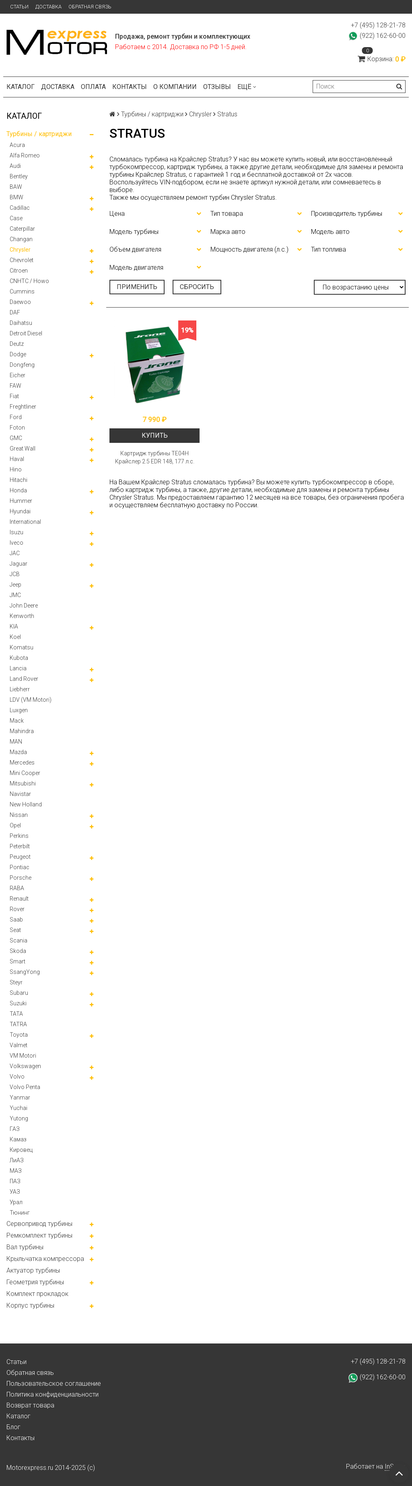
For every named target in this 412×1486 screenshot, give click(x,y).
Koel (15, 637)
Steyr (16, 982)
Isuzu (16, 532)
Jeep (15, 584)
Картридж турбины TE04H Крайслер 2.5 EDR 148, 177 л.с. (154, 457)
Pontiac (19, 867)
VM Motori (23, 1055)
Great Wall (22, 448)
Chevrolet (21, 260)
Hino (16, 469)
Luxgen (19, 710)
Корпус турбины (30, 1305)
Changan (21, 239)
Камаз (18, 1139)
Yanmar (20, 1097)
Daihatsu (21, 323)
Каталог (20, 87)
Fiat (14, 396)
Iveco (16, 542)
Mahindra (22, 731)
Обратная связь (89, 7)
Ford (16, 417)
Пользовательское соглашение (53, 1383)
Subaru (19, 993)
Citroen (19, 270)
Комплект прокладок (37, 1294)
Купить (155, 435)
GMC (16, 438)
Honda (18, 490)
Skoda (18, 951)
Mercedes (22, 762)
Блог (13, 1427)
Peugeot (20, 857)
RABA (17, 888)
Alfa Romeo (25, 155)
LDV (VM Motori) (31, 699)
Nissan (19, 815)
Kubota (19, 658)
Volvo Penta (25, 1087)
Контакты (129, 87)
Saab (16, 919)
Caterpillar (22, 228)
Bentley (19, 176)
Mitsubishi (23, 783)
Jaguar (18, 563)
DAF (15, 312)
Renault (19, 898)
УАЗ (15, 1191)
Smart (17, 961)
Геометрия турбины (35, 1282)
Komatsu (21, 647)
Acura (17, 145)
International (25, 522)
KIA (14, 626)
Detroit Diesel (26, 333)
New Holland (26, 804)
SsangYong (25, 972)
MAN (16, 741)
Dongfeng (22, 365)
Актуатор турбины (33, 1270)
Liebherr (20, 689)
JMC (15, 595)
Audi (15, 166)
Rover (17, 909)
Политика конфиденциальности (52, 1394)
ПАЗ (15, 1181)
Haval (17, 459)
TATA (16, 1014)
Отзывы (217, 87)
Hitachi (18, 480)
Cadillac (20, 208)
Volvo (17, 1076)
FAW (15, 385)
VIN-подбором (181, 182)
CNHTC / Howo (29, 281)
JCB (15, 574)
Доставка (48, 7)
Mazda (18, 752)
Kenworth (22, 616)
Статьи (19, 7)
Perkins (19, 836)
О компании (175, 87)
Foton (17, 427)
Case (16, 218)
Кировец (21, 1150)
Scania (18, 940)
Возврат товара (30, 1405)
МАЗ (16, 1171)
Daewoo (20, 302)
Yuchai (18, 1108)
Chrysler (20, 249)
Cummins (22, 291)
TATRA (18, 1024)
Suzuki (18, 1003)
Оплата (93, 87)
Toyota (19, 1034)
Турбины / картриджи (39, 134)
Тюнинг (20, 1212)
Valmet (18, 1045)
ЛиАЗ (17, 1160)
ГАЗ (15, 1129)
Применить (137, 287)
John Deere (24, 605)
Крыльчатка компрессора (45, 1259)
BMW (16, 197)
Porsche (20, 877)
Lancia (18, 668)
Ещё (246, 87)
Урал (16, 1202)
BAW (16, 187)
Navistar (20, 794)
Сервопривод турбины (39, 1224)
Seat (15, 930)
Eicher (17, 375)
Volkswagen (25, 1066)
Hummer (21, 501)
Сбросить (197, 287)
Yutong (19, 1118)
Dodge (18, 354)
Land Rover (24, 679)
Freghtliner (23, 406)
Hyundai (20, 511)
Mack (17, 720)
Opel (15, 825)
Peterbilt (20, 846)
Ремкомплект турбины (39, 1235)
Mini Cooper (25, 773)
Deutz (17, 344)
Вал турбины (24, 1247)
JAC (15, 553)
